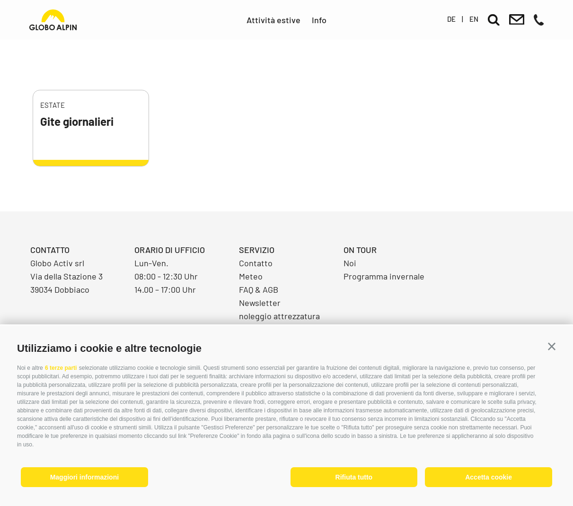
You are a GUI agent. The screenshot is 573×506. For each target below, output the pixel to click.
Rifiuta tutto (354, 477)
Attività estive (273, 20)
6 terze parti (61, 368)
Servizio (256, 249)
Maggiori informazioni (84, 477)
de (451, 19)
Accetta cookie (488, 477)
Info (319, 20)
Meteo (251, 276)
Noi (350, 263)
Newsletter (260, 302)
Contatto (256, 263)
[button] (551, 346)
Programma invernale (384, 276)
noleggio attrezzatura (279, 316)
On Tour (360, 249)
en (473, 19)
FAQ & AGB (258, 289)
